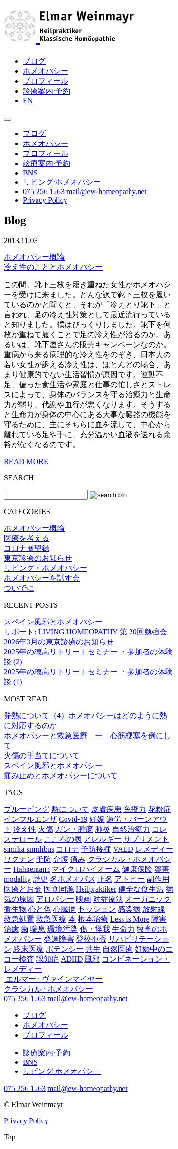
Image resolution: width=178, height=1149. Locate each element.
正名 (104, 879)
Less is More (130, 919)
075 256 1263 (44, 191)
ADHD (72, 959)
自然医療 (118, 949)
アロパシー (55, 899)
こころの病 (63, 839)
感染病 (129, 909)
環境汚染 (62, 929)
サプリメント (146, 839)
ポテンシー (65, 949)
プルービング (26, 809)
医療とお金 (23, 889)
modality (17, 879)
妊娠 (96, 819)
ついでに (19, 588)
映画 (83, 899)
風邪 (92, 959)
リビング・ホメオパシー (45, 568)
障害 (159, 919)
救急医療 (51, 919)
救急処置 (19, 919)
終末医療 (28, 949)
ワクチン (19, 859)
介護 (60, 859)
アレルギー (103, 839)
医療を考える (26, 538)
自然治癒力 (131, 829)
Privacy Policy (45, 200)
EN (28, 101)
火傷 (45, 829)
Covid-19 (73, 819)
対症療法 (108, 899)
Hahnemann (31, 869)
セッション (97, 909)
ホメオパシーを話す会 (42, 578)
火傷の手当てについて (42, 755)
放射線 (153, 909)
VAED (123, 849)
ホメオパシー (45, 71)
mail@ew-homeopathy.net (106, 191)
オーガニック (148, 899)
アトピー (129, 879)
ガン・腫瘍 (74, 829)
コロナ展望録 (26, 548)
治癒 (11, 929)
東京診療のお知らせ (38, 558)
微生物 (15, 909)
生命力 (123, 929)
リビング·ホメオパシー (62, 182)
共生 (93, 949)
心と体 (39, 909)
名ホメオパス (72, 879)
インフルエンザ (30, 819)
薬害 (161, 869)
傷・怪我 (95, 929)
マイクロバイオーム (86, 869)
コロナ (67, 849)
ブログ (34, 61)
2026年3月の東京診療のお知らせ (59, 642)
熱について (70, 809)
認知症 (47, 959)
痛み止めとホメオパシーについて (61, 775)
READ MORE (26, 462)
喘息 (38, 929)
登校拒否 (91, 939)
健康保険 (137, 869)
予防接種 (96, 849)
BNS (30, 173)
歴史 (40, 879)
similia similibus (29, 849)
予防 (43, 859)
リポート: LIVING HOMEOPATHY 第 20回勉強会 (85, 632)
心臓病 (64, 909)
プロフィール (45, 81)
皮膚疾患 (106, 809)
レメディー (154, 849)
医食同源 (59, 889)
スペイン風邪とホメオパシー (53, 622)
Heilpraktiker (96, 889)
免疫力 (134, 809)
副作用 (158, 879)
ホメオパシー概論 (34, 257)
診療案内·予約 (46, 91)
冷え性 (24, 829)
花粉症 (159, 809)
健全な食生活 (141, 889)
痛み (77, 859)
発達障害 (59, 939)
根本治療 (93, 919)
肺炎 (102, 829)
